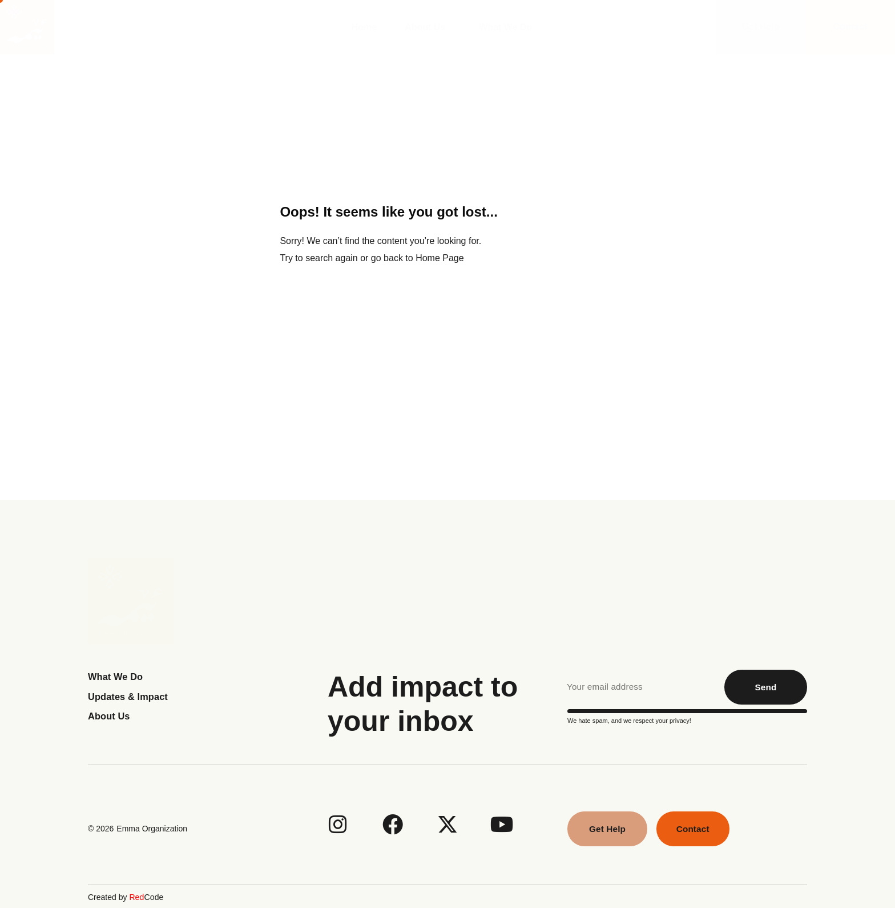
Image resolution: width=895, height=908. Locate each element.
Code (146, 896)
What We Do (508, 27)
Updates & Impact (131, 696)
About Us (428, 27)
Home (364, 27)
